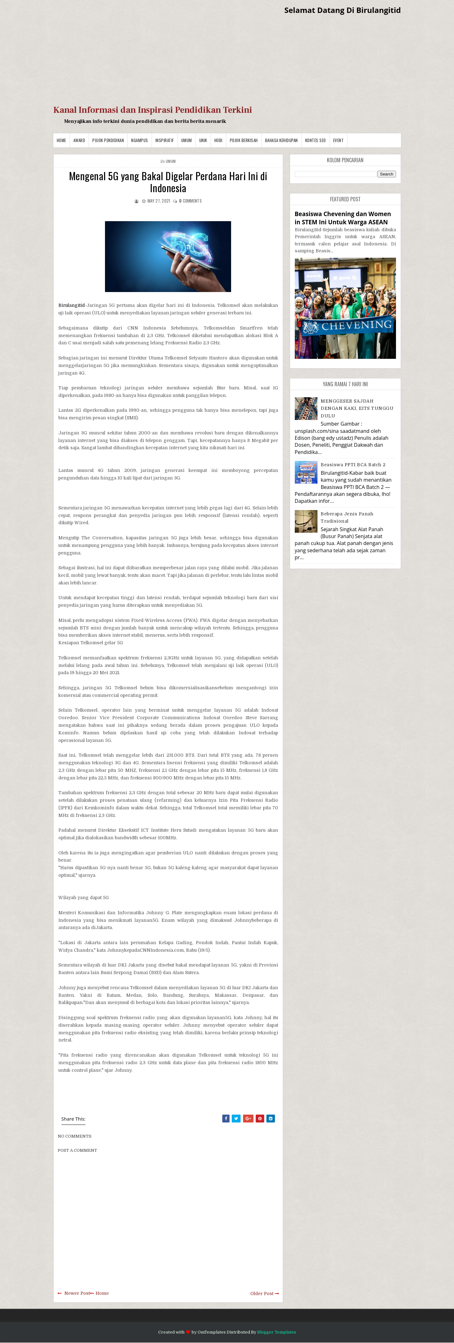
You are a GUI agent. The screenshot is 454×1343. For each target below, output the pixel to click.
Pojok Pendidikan (108, 140)
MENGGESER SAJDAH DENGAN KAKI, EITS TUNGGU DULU (357, 408)
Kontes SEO (315, 140)
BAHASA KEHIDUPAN (281, 140)
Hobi (218, 140)
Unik (203, 140)
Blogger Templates (276, 1332)
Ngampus (139, 140)
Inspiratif (164, 140)
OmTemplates (212, 1332)
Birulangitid (71, 305)
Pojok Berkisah (244, 140)
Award (79, 140)
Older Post (261, 1293)
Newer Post (77, 1293)
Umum (186, 140)
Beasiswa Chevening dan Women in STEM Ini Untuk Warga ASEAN (343, 218)
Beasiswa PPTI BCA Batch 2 (353, 464)
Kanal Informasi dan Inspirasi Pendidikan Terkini (152, 110)
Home (61, 140)
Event (338, 140)
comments (190, 201)
